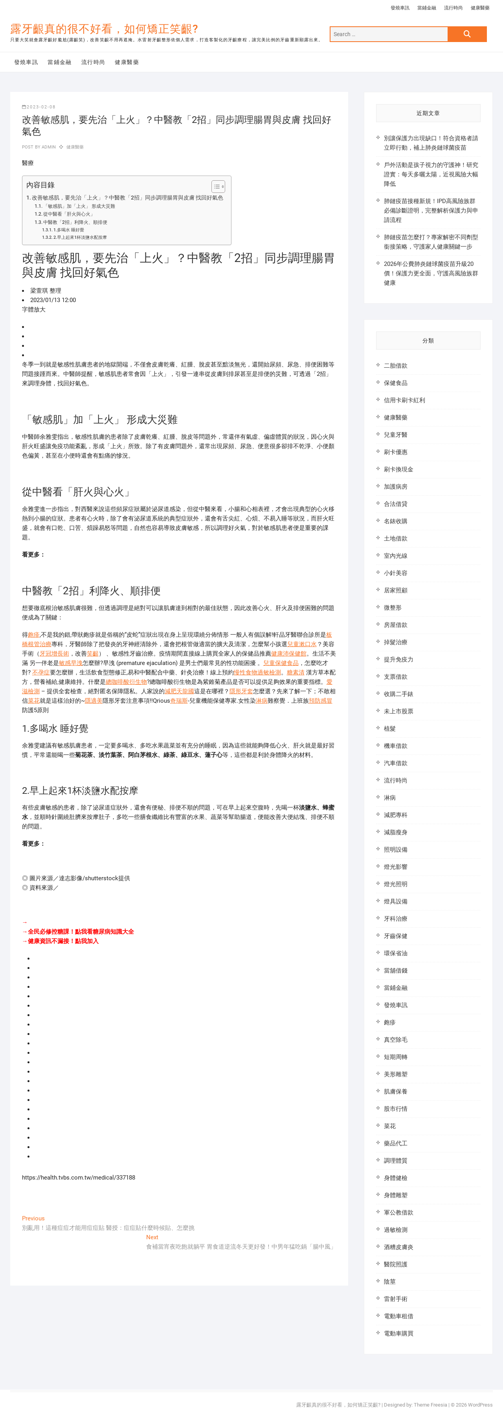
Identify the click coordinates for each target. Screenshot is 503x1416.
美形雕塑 (396, 1074)
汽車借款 (396, 763)
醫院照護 (396, 1264)
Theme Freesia (430, 1405)
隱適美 (94, 700)
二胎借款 (396, 365)
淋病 (262, 700)
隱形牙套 (241, 691)
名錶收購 (396, 521)
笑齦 (93, 653)
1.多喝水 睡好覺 (68, 230)
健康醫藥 (480, 8)
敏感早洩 (71, 663)
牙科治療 (396, 918)
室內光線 (396, 555)
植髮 (390, 728)
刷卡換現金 (398, 469)
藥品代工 (396, 1143)
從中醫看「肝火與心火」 (69, 214)
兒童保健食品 (281, 663)
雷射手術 (396, 1298)
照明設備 (396, 849)
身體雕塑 (396, 1195)
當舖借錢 (396, 970)
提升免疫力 (398, 659)
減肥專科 (396, 815)
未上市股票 (398, 711)
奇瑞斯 (179, 700)
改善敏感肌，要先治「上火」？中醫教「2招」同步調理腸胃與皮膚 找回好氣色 (127, 197)
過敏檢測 (396, 1229)
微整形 (393, 607)
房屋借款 (396, 624)
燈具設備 (396, 901)
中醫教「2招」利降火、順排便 (75, 222)
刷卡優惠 (396, 452)
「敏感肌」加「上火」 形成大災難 (79, 206)
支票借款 (396, 676)
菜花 (34, 700)
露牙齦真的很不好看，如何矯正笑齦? (104, 28)
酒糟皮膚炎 (398, 1247)
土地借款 (396, 538)
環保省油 (396, 953)
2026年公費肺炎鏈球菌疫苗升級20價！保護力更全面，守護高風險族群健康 (431, 273)
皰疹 (34, 634)
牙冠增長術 (54, 653)
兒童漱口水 (302, 644)
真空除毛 (396, 1039)
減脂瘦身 (396, 832)
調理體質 (396, 1160)
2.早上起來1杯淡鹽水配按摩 (80, 237)
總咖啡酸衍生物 (126, 681)
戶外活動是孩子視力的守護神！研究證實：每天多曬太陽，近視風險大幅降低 (431, 174)
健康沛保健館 (289, 653)
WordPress (480, 1405)
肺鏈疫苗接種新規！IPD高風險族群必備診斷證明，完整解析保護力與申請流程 (431, 210)
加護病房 (396, 486)
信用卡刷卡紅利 (404, 400)
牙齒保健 (396, 936)
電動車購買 (398, 1333)
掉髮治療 (396, 642)
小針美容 (396, 573)
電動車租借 (398, 1316)
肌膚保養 (396, 1091)
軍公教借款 (398, 1212)
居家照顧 (396, 590)
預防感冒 (320, 700)
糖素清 (296, 672)
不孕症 (41, 672)
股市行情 (396, 1108)
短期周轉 (396, 1057)
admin (48, 147)
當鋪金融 (426, 8)
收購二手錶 (398, 694)
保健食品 (396, 383)
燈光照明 (396, 884)
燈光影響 (396, 866)
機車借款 (396, 745)
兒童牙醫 (396, 434)
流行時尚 (453, 8)
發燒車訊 (400, 8)
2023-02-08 (39, 107)
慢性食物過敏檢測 (257, 672)
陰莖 (390, 1281)
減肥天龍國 (179, 691)
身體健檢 (396, 1178)
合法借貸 (396, 503)
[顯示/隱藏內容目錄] (214, 186)
